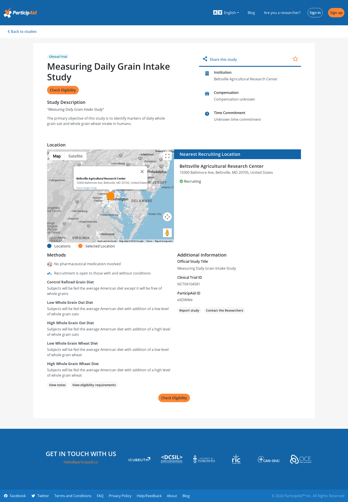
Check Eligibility (63, 90)
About (172, 495)
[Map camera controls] (167, 216)
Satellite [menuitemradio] (75, 156)
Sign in (315, 12)
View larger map (86, 188)
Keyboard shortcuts (107, 241)
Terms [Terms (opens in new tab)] (149, 241)
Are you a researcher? (282, 12)
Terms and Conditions (72, 495)
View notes (57, 385)
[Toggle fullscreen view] (167, 156)
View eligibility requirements (94, 385)
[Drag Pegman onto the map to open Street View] (167, 232)
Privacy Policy (120, 495)
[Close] (142, 171)
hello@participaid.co (81, 462)
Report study (189, 310)
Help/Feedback (149, 495)
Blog (251, 12)
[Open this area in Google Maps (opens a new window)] (55, 240)
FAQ (100, 495)
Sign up (336, 12)
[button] (226, 12)
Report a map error (164, 241)
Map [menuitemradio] (57, 156)
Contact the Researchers (224, 310)
